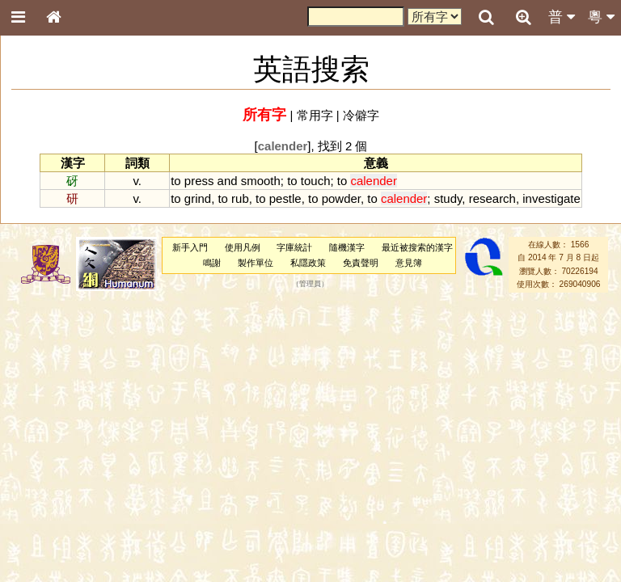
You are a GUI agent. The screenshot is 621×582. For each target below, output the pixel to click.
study (448, 198)
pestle (285, 198)
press (199, 181)
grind (197, 198)
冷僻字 (361, 115)
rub (240, 198)
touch (316, 181)
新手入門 (190, 247)
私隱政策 (308, 263)
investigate (551, 198)
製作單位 (255, 263)
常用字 (315, 115)
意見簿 (408, 263)
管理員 (310, 284)
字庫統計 (294, 247)
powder (341, 198)
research (492, 198)
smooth (261, 181)
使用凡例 (242, 247)
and (228, 181)
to (175, 181)
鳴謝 (212, 263)
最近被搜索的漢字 (417, 247)
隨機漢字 (347, 247)
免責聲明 (360, 263)
